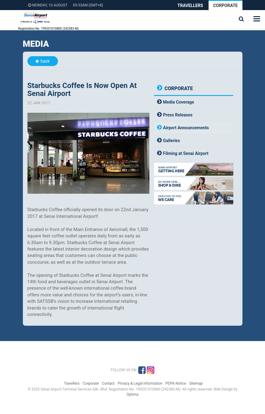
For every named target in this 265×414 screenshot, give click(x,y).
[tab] (193, 102)
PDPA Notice (175, 383)
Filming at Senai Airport (186, 153)
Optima (132, 394)
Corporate (225, 5)
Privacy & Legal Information (140, 383)
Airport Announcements (186, 127)
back (45, 61)
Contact (108, 383)
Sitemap (195, 383)
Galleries (171, 140)
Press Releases (178, 114)
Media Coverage (178, 102)
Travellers (190, 5)
